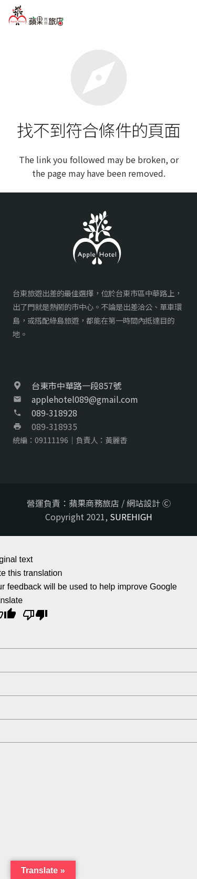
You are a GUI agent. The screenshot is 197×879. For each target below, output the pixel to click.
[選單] (183, 16)
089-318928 (54, 412)
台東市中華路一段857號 (76, 385)
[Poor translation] (35, 616)
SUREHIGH (131, 516)
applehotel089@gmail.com (85, 399)
